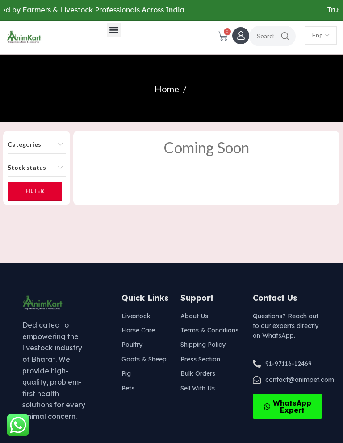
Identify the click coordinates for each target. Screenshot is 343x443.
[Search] (272, 36)
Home (168, 88)
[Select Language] (321, 35)
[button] (114, 30)
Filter (34, 190)
